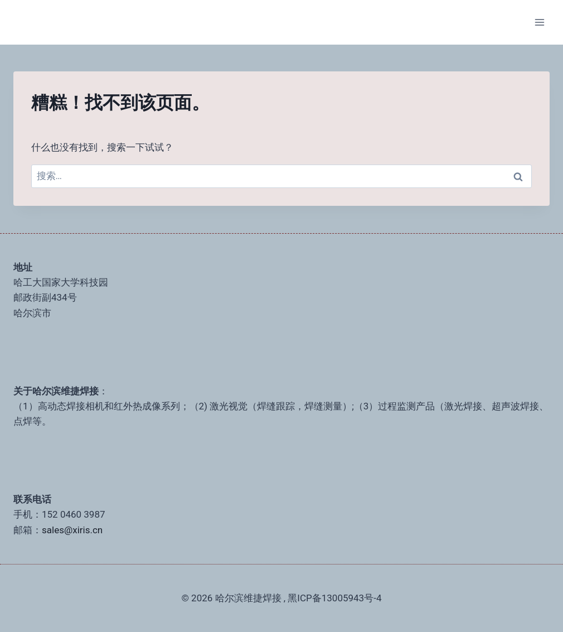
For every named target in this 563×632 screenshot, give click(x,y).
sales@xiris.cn (72, 529)
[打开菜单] (539, 22)
